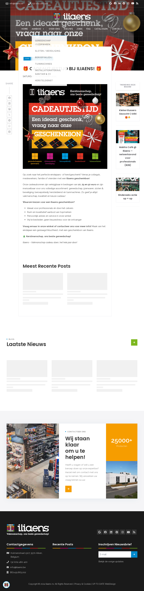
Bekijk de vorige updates (111, 561)
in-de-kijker (37, 58)
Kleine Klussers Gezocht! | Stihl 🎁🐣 (127, 114)
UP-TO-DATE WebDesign (104, 584)
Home (27, 58)
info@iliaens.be (18, 567)
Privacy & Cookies (83, 584)
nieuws (49, 58)
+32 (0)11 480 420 (18, 562)
